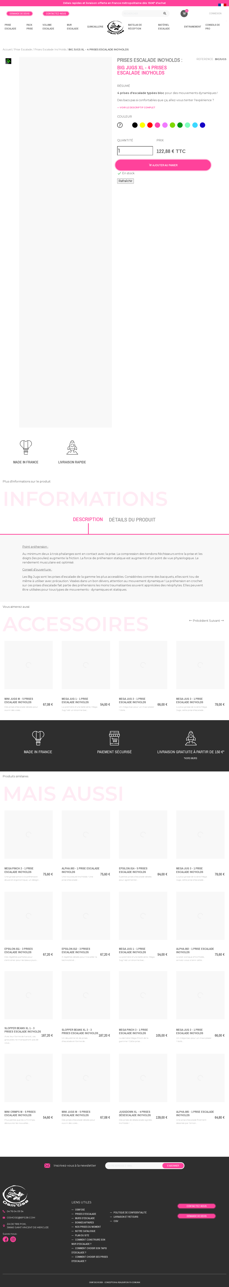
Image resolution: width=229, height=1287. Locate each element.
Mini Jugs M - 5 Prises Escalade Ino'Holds (18, 700)
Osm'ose (80, 1209)
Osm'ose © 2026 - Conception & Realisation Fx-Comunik (114, 1282)
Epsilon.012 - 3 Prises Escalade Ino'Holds (76, 950)
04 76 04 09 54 (15, 1211)
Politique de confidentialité (130, 1212)
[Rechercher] (145, 13)
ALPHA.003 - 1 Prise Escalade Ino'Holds (80, 870)
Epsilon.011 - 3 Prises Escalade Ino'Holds (18, 950)
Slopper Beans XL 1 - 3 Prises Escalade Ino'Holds (22, 1029)
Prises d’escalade (85, 1214)
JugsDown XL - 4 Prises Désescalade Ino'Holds (135, 1113)
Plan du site (82, 1235)
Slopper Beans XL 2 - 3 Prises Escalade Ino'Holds (80, 1031)
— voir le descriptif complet (136, 107)
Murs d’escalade (85, 1218)
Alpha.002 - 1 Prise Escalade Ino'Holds (195, 950)
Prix (160, 140)
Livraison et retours (126, 1216)
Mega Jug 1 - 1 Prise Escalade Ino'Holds (75, 700)
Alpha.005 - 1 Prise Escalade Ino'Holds (195, 1113)
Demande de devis (20, 13)
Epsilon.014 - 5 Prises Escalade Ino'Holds (133, 870)
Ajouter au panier (163, 165)
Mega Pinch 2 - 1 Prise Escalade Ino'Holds (18, 870)
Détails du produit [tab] (132, 519)
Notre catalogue (85, 1231)
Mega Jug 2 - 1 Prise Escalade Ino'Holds (132, 700)
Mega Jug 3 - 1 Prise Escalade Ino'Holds (189, 700)
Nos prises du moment (88, 1226)
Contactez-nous (56, 13)
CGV (116, 1221)
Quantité (125, 140)
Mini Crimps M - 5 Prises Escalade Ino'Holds (20, 1113)
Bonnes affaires (84, 1222)
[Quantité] (135, 150)
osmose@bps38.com (21, 1217)
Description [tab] (88, 519)
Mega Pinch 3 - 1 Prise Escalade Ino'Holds (133, 1031)
